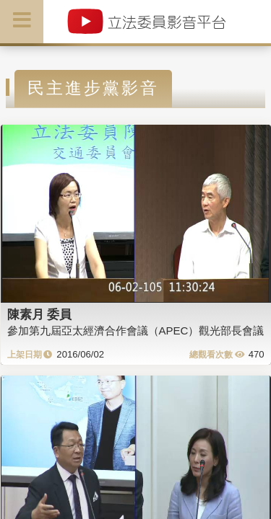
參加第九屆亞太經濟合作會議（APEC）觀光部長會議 (135, 330)
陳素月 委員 (39, 314)
